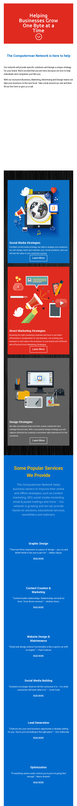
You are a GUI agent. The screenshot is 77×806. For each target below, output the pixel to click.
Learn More (38, 257)
